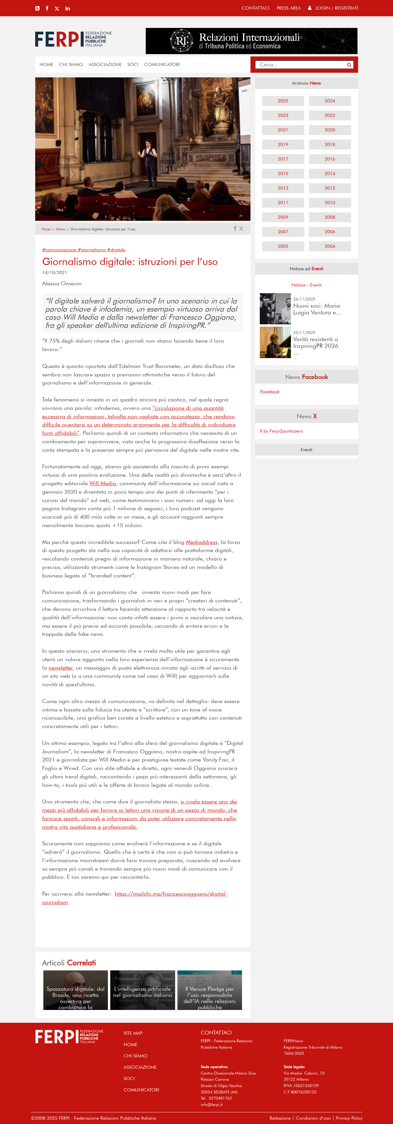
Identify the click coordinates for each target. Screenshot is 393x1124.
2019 (283, 144)
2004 (330, 246)
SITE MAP (133, 1033)
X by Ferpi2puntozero (281, 431)
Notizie (298, 285)
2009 (283, 217)
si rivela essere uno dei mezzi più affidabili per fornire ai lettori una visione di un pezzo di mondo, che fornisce (139, 810)
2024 (330, 101)
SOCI (132, 64)
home (46, 64)
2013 (283, 188)
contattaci (255, 8)
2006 (330, 231)
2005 (283, 246)
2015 (283, 173)
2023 (283, 115)
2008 (330, 217)
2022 (330, 115)
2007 (283, 231)
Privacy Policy (349, 1118)
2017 (283, 159)
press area (289, 8)
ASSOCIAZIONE (105, 64)
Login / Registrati (333, 8)
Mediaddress (202, 542)
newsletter (60, 667)
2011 (283, 202)
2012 (330, 188)
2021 (283, 130)
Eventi (316, 285)
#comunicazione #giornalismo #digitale (83, 249)
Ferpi (46, 229)
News (60, 229)
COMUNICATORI (162, 64)
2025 (283, 101)
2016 (330, 159)
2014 (330, 173)
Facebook (269, 391)
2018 (330, 144)
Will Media (103, 483)
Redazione (280, 1118)
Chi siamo (71, 64)
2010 (330, 202)
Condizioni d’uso (313, 1118)
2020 (330, 130)
